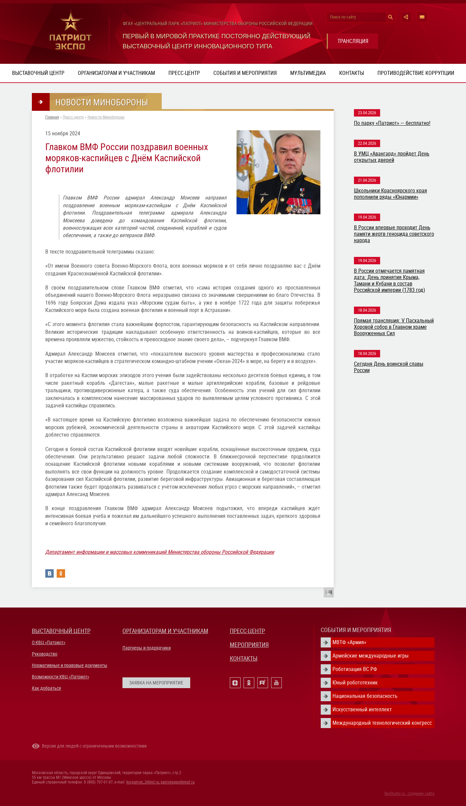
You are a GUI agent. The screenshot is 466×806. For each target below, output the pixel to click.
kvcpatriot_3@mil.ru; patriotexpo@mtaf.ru (160, 782)
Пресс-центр (184, 73)
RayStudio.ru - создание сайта (409, 793)
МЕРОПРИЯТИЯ (249, 644)
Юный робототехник (355, 682)
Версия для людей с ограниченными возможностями (94, 746)
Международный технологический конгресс (382, 723)
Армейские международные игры (370, 656)
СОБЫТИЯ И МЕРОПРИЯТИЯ (356, 629)
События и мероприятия (245, 73)
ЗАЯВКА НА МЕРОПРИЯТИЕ (156, 682)
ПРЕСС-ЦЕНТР (247, 630)
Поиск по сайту (343, 17)
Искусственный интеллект (362, 709)
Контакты (351, 73)
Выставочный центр (38, 73)
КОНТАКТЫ (244, 658)
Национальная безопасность (365, 696)
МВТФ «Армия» (349, 642)
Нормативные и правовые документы (69, 665)
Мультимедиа (308, 73)
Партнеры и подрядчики (146, 648)
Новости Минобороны (106, 117)
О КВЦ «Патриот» (48, 642)
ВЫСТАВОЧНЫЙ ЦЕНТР (61, 630)
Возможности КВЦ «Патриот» (60, 676)
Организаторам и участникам (116, 73)
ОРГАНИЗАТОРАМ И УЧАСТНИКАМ (165, 630)
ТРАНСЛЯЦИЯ (353, 41)
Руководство (44, 654)
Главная (52, 117)
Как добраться (46, 688)
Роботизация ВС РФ (354, 669)
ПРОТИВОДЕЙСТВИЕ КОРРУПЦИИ (415, 73)
